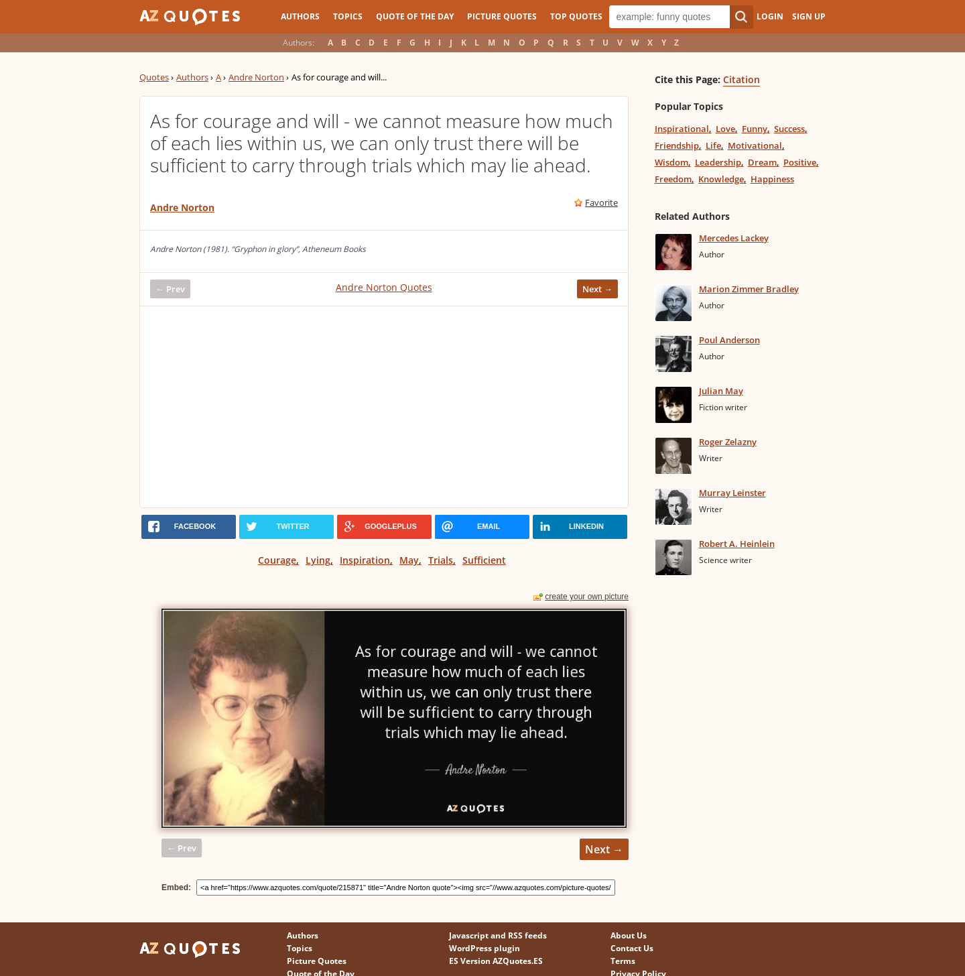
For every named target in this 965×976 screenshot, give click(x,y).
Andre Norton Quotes (384, 287)
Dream (762, 162)
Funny (754, 129)
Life (713, 145)
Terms (622, 961)
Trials (440, 560)
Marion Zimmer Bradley (749, 289)
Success (789, 129)
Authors (300, 16)
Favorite (601, 202)
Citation (741, 79)
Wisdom (671, 162)
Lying (318, 560)
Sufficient (484, 560)
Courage (277, 560)
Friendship (677, 145)
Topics (348, 16)
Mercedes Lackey (734, 238)
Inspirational (682, 129)
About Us (628, 935)
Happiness (772, 179)
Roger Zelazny (728, 442)
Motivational (755, 145)
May (409, 560)
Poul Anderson (729, 340)
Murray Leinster (732, 493)
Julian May (721, 391)
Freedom (673, 179)
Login (770, 16)
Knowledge (721, 179)
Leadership (718, 162)
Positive (799, 162)
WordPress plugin (484, 948)
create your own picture (587, 596)
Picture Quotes (502, 16)
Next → (597, 289)
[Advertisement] (384, 407)
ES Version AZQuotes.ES (496, 961)
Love (725, 129)
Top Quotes (576, 16)
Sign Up (809, 16)
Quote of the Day (415, 16)
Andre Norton (256, 77)
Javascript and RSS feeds (498, 935)
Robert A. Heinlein (737, 544)
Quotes (154, 77)
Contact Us (631, 948)
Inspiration (365, 560)
